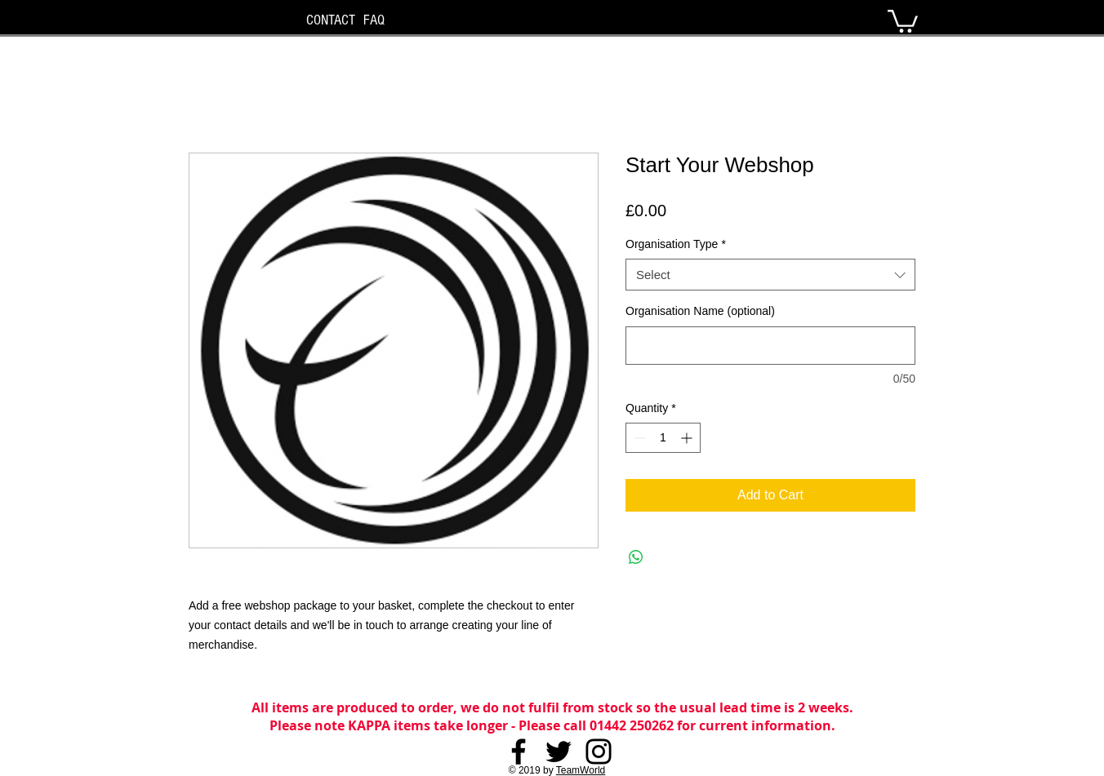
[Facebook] (518, 751)
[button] (903, 20)
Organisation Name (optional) (700, 310)
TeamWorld (580, 770)
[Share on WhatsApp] (636, 557)
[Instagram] (598, 751)
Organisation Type (675, 244)
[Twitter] (558, 751)
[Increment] (688, 437)
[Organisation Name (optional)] (770, 345)
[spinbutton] (663, 437)
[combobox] (770, 274)
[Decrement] (638, 437)
